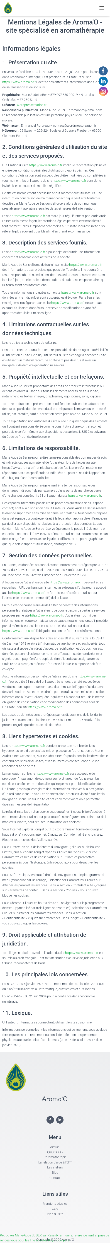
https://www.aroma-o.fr (19, 82)
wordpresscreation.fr (31, 105)
